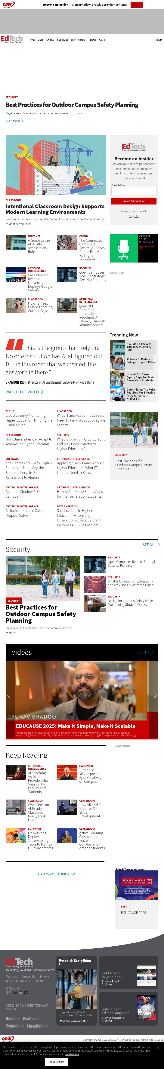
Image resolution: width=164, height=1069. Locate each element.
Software (12, 459)
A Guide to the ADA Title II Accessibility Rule (139, 347)
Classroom (13, 200)
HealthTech (37, 1026)
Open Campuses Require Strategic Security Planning (132, 563)
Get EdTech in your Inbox (112, 975)
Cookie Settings (56, 1062)
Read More (15, 121)
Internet (34, 236)
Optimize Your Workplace (146, 239)
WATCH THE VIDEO (25, 392)
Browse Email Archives (110, 983)
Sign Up (136, 5)
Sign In (134, 216)
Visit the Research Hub (74, 1021)
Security (12, 97)
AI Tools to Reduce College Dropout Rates (141, 361)
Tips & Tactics (62, 40)
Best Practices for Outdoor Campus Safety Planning (41, 614)
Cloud (83, 236)
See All (149, 545)
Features (50, 40)
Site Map (40, 981)
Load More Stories (52, 874)
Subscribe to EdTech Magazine (115, 1011)
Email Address (118, 185)
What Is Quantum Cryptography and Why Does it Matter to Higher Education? (131, 585)
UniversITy (82, 40)
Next (153, 700)
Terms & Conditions (18, 981)
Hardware (86, 766)
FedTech (31, 1018)
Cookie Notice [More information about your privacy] (72, 1054)
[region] (82, 1055)
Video (73, 40)
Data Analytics (67, 506)
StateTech (15, 1026)
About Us (11, 976)
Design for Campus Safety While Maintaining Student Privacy (130, 602)
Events (93, 40)
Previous (10, 700)
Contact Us (28, 976)
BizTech (13, 1018)
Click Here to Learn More (146, 247)
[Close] (158, 1047)
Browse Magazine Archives (113, 1019)
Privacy (44, 976)
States (40, 40)
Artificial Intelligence (37, 269)
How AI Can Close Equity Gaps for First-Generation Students (140, 377)
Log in (159, 39)
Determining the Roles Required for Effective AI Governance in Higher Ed (141, 394)
